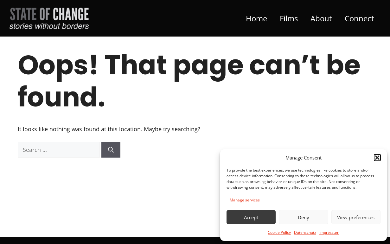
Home (256, 18)
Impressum (329, 232)
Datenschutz (305, 232)
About (321, 18)
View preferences (355, 217)
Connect (359, 18)
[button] (377, 157)
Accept (251, 217)
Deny (303, 217)
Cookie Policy (279, 232)
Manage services (245, 200)
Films (289, 18)
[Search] (110, 150)
